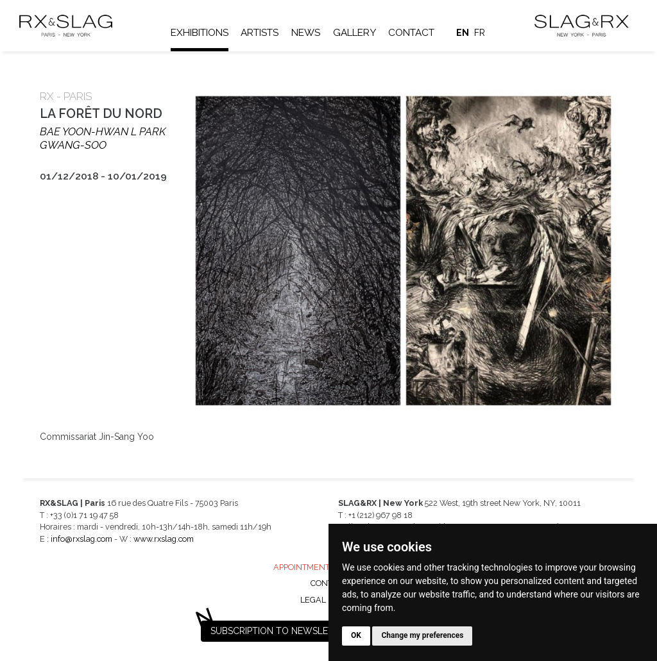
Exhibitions (199, 32)
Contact (411, 32)
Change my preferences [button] (422, 635)
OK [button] (356, 635)
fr (479, 33)
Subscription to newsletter (280, 631)
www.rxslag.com (163, 539)
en (462, 33)
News (305, 32)
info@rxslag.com (81, 539)
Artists (259, 32)
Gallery (354, 32)
